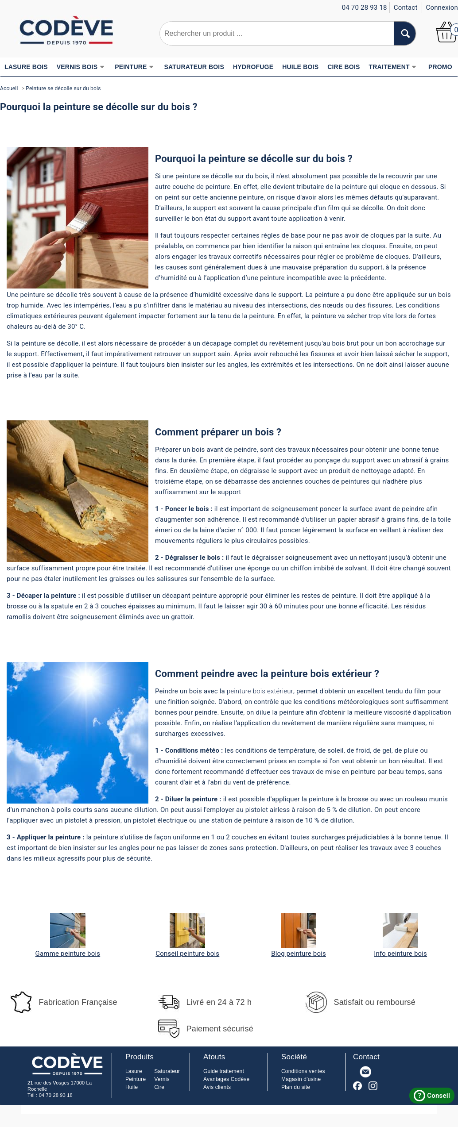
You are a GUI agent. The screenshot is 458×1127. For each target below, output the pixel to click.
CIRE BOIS (343, 66)
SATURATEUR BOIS (194, 66)
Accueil (9, 88)
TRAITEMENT (393, 67)
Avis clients (217, 1087)
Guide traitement (223, 1071)
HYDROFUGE (253, 66)
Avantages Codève (226, 1079)
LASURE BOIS (26, 66)
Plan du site (295, 1087)
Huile (131, 1087)
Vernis (162, 1079)
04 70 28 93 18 (56, 1095)
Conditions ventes (303, 1071)
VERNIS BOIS (81, 67)
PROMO (440, 66)
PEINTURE (134, 67)
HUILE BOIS (300, 66)
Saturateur (167, 1071)
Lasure (133, 1071)
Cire (159, 1087)
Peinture (135, 1079)
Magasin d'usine (301, 1079)
